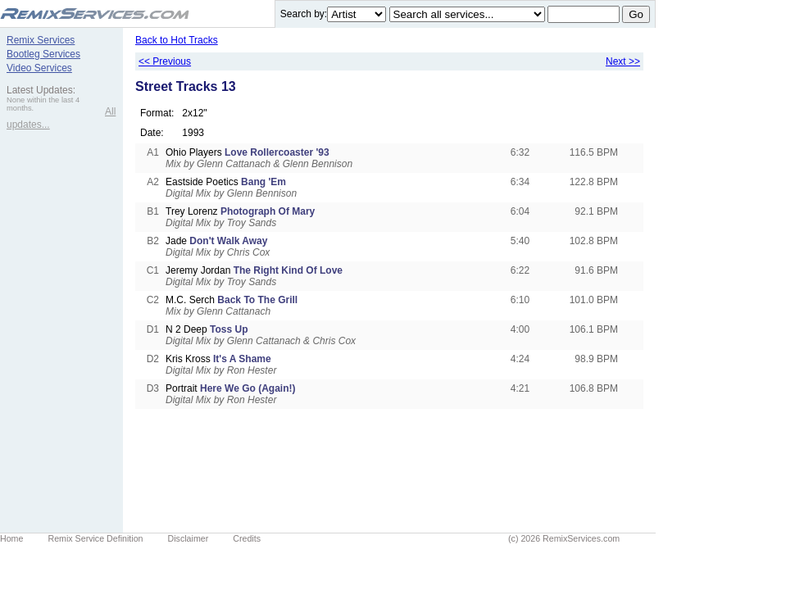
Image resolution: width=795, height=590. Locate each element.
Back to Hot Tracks (176, 40)
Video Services (39, 68)
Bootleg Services (43, 54)
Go (636, 14)
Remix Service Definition (95, 538)
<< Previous (165, 61)
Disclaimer (188, 538)
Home (11, 538)
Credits (247, 538)
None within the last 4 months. (43, 104)
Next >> (623, 61)
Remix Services (41, 40)
